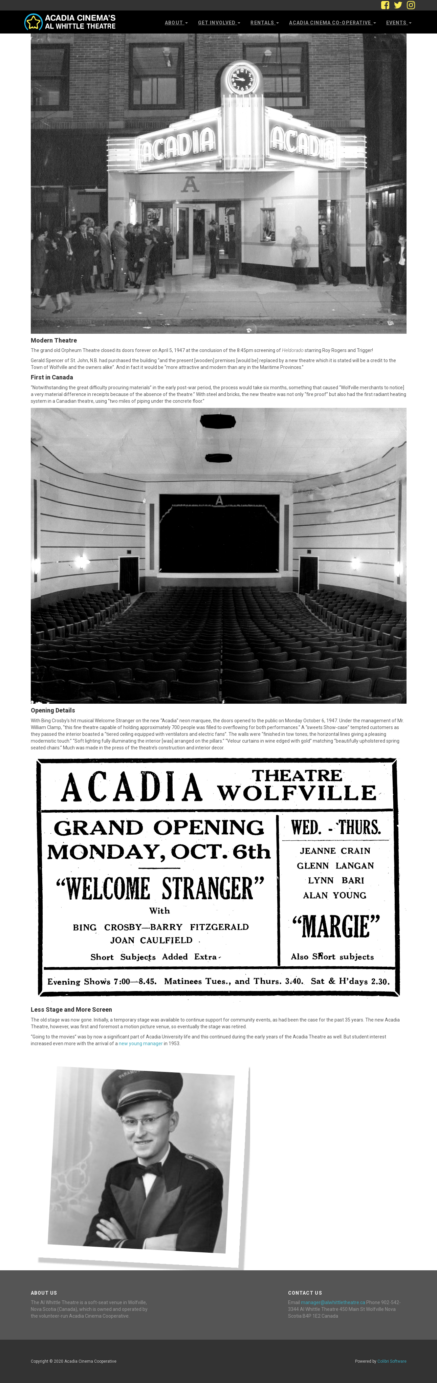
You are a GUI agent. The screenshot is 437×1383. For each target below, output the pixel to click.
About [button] (176, 22)
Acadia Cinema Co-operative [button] (332, 22)
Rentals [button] (264, 22)
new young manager (141, 1043)
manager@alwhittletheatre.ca (333, 1302)
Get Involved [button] (219, 22)
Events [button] (399, 22)
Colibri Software (392, 1361)
